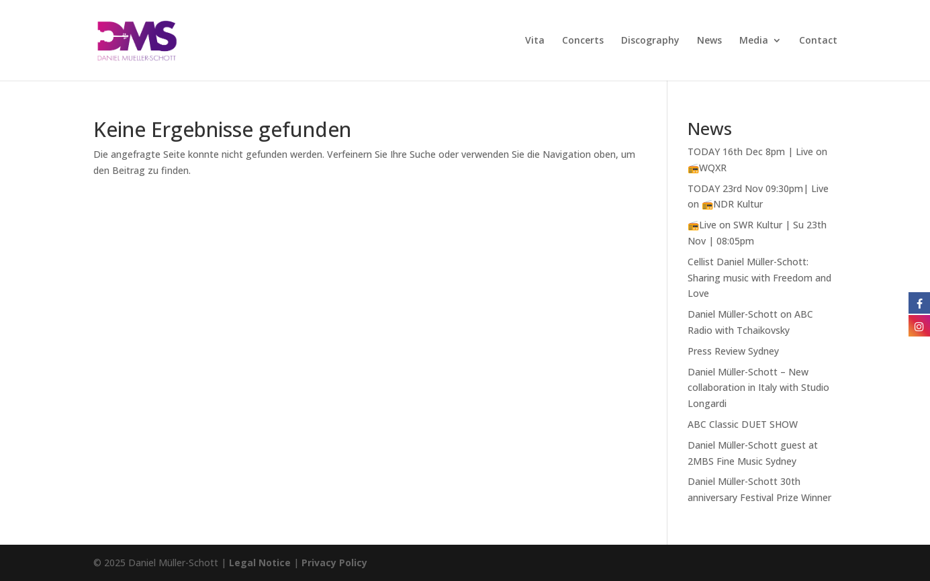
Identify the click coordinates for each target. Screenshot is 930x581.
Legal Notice (260, 562)
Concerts (583, 41)
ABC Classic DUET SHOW (743, 424)
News (709, 41)
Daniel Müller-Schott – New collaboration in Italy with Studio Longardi (758, 387)
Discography (650, 41)
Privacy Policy (334, 562)
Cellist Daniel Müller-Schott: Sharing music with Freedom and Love (759, 277)
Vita (535, 41)
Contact (818, 41)
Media (753, 41)
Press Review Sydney (733, 351)
